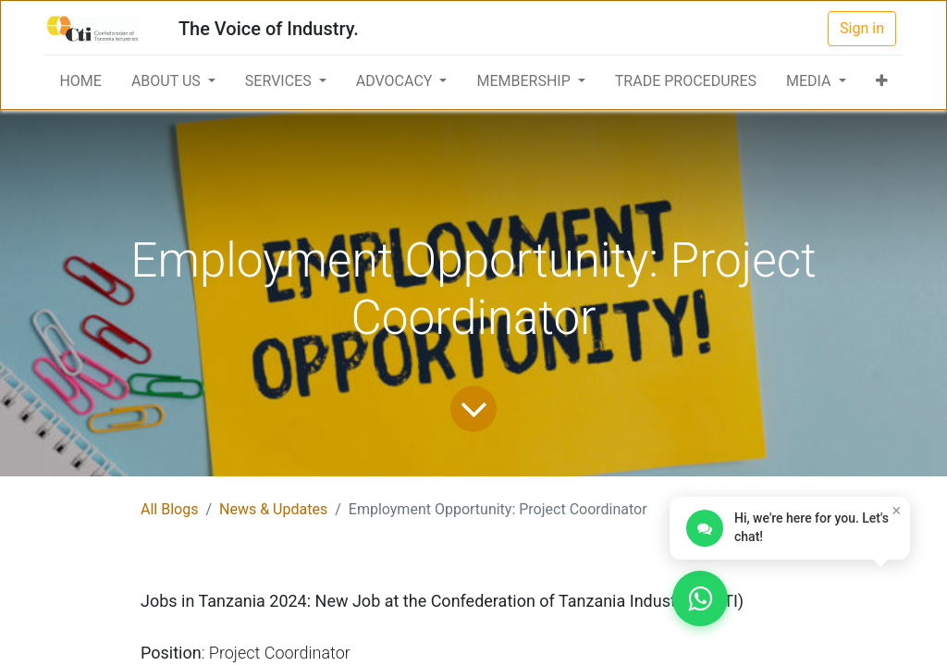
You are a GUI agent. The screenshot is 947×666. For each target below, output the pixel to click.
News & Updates (273, 509)
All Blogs (169, 509)
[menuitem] (80, 81)
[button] (882, 81)
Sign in (862, 28)
